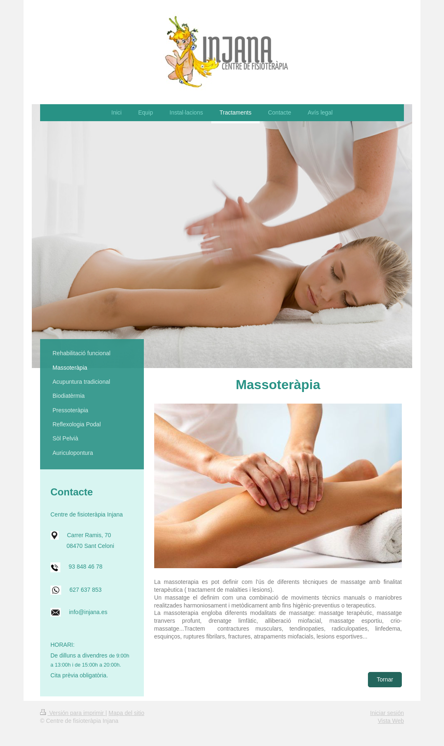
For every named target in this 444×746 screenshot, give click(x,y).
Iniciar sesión (387, 713)
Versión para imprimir (72, 713)
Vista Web (391, 720)
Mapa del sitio (126, 713)
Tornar (385, 679)
